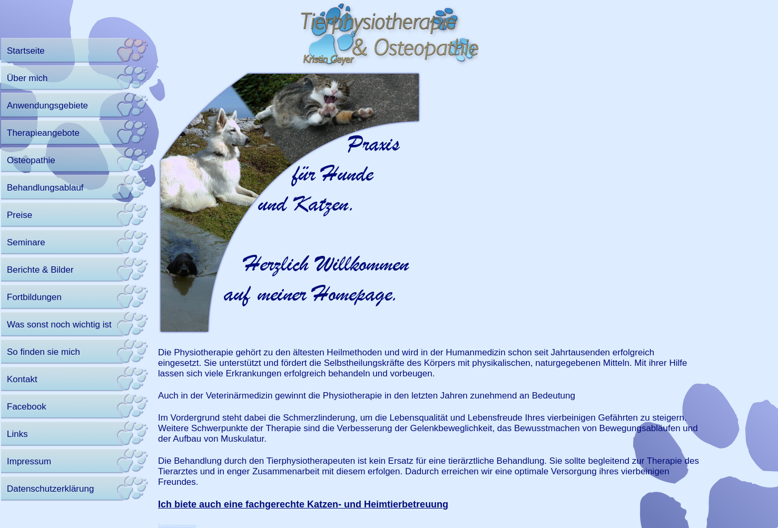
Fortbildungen (34, 297)
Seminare (26, 242)
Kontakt (22, 379)
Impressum (29, 461)
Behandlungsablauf (45, 188)
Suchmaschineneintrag (177, 525)
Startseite (26, 51)
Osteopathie (31, 160)
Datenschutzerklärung (50, 489)
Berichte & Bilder (40, 270)
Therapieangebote (43, 133)
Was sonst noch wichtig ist (59, 325)
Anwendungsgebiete (47, 106)
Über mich (27, 78)
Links (17, 434)
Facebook (26, 407)
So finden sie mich (43, 352)
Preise (19, 215)
